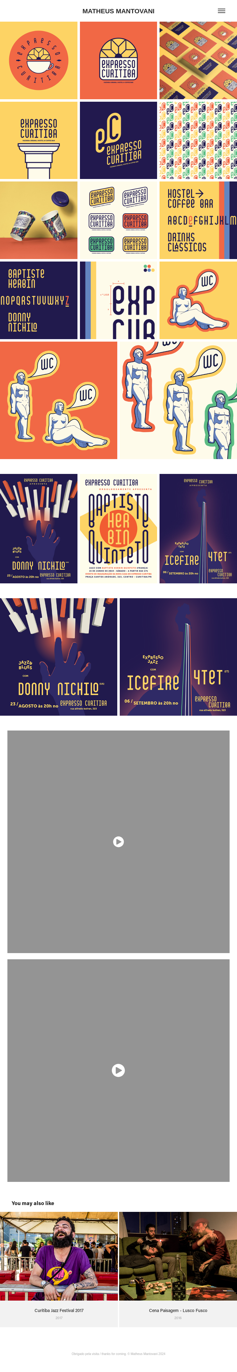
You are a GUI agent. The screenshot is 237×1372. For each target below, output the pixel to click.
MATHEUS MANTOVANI (118, 11)
